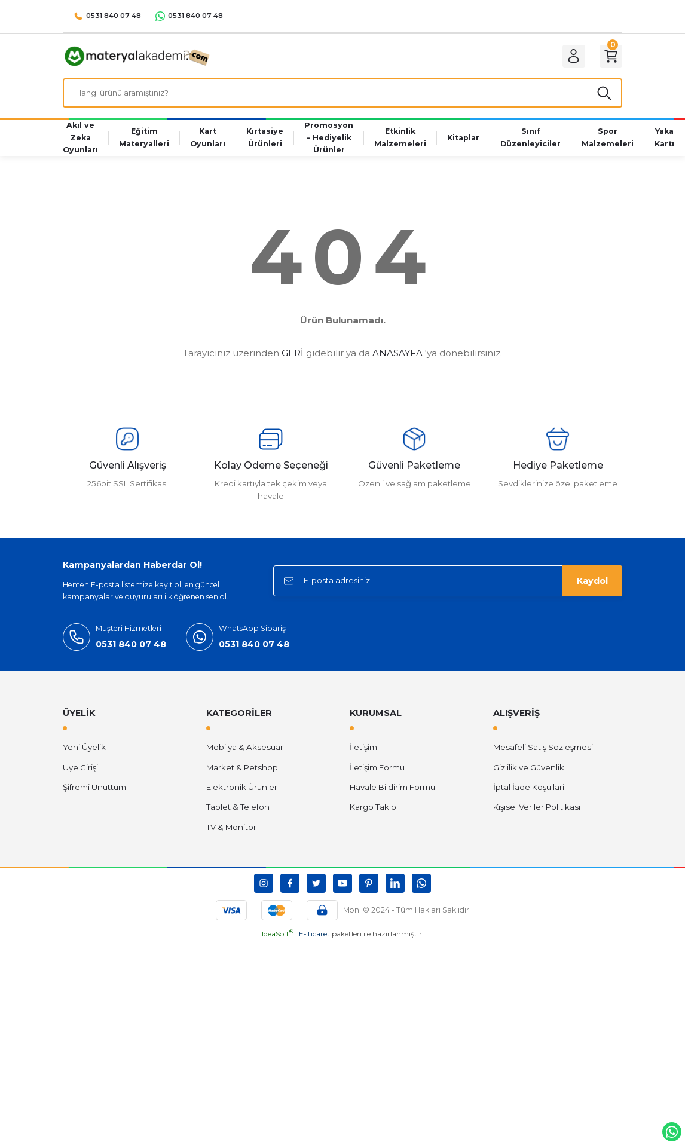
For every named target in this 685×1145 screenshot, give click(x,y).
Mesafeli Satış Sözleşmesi (543, 753)
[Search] (342, 98)
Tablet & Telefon (238, 813)
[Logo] (138, 57)
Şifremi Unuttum (94, 793)
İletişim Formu (377, 774)
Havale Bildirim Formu (392, 793)
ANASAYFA (397, 359)
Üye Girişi (80, 774)
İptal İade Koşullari (528, 793)
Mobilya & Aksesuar (244, 753)
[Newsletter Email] (447, 587)
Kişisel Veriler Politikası (536, 813)
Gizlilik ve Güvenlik (528, 774)
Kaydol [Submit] (592, 587)
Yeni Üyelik (84, 753)
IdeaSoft (277, 940)
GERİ (293, 359)
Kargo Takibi (374, 813)
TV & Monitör (231, 833)
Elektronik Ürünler (241, 793)
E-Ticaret (314, 940)
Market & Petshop (242, 774)
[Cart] (609, 58)
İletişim (363, 753)
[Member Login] (568, 58)
